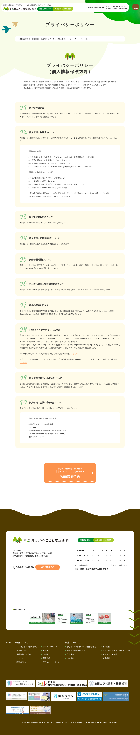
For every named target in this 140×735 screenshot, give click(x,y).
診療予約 (47, 567)
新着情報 (46, 658)
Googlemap (19, 609)
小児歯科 (70, 658)
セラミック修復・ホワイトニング (116, 650)
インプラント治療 (110, 654)
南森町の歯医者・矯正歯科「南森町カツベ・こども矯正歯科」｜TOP (45, 39)
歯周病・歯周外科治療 (76, 650)
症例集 (45, 654)
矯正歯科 (106, 647)
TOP (8, 643)
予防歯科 (70, 654)
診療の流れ (21, 662)
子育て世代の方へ (50, 647)
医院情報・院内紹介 (25, 654)
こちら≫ (74, 354)
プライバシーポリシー (52, 662)
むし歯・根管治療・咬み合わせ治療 (81, 647)
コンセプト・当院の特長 (27, 647)
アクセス (20, 658)
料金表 (45, 650)
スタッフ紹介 (22, 650)
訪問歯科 (106, 658)
